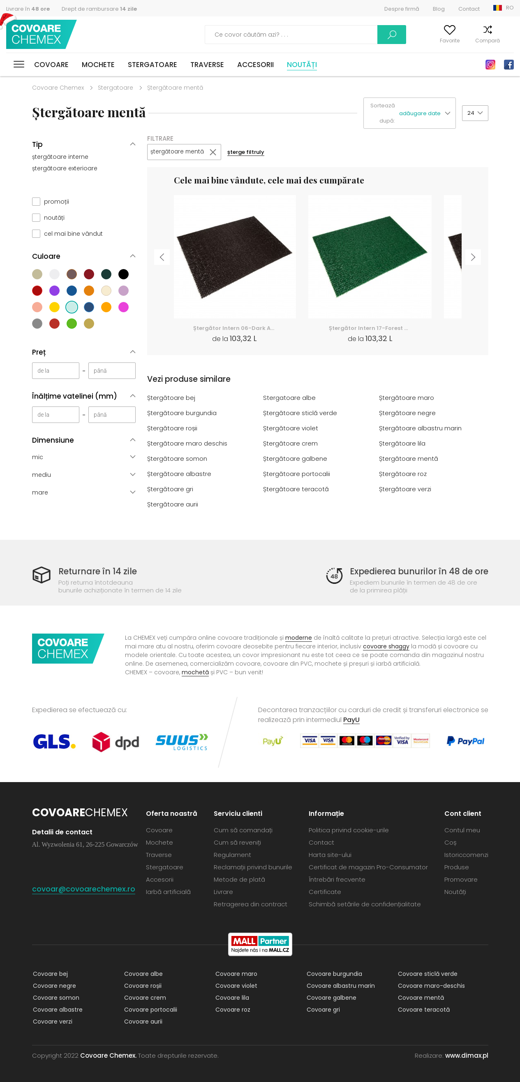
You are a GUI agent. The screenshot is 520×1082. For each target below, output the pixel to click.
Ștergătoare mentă (409, 459)
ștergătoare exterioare (64, 168)
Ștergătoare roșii (172, 428)
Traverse (207, 65)
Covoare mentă (420, 997)
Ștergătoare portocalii (296, 474)
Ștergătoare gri (170, 489)
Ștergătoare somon (177, 459)
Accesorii (255, 65)
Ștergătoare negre (407, 413)
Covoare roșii (142, 985)
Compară (476, 40)
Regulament (232, 854)
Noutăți (302, 65)
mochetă (195, 672)
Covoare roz (232, 1009)
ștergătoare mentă (178, 152)
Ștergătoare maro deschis (187, 443)
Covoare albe (142, 973)
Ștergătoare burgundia (182, 413)
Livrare (223, 891)
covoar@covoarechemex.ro (83, 888)
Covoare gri (322, 1009)
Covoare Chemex (42, 35)
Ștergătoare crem (290, 443)
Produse (456, 866)
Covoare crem (144, 997)
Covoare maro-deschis (430, 985)
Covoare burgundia (333, 973)
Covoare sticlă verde (427, 973)
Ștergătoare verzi (405, 489)
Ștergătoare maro (406, 398)
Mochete (98, 65)
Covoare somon (55, 997)
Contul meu (398, 40)
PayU (351, 719)
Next (474, 259)
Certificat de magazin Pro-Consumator (368, 866)
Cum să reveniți (237, 842)
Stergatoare (152, 65)
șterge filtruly (248, 152)
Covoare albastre (57, 1009)
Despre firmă (401, 9)
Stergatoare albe (289, 398)
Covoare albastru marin (340, 985)
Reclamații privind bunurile (253, 866)
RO (510, 8)
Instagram (490, 65)
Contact (469, 9)
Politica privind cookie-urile (349, 829)
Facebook (509, 65)
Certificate (325, 891)
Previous (161, 259)
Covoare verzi (52, 1021)
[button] (427, 113)
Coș (509, 40)
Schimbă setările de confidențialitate (365, 903)
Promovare (461, 879)
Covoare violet (236, 985)
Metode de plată (239, 879)
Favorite (438, 40)
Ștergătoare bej (171, 398)
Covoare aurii (142, 1021)
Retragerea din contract (250, 903)
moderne (298, 637)
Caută (349, 34)
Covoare (51, 65)
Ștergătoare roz (403, 474)
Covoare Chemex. (108, 1055)
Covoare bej (49, 973)
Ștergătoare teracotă (296, 489)
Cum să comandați (243, 829)
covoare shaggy (386, 646)
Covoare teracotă (423, 1009)
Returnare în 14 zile (99, 571)
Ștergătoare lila (402, 443)
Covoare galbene (331, 997)
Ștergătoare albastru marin (420, 428)
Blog (439, 9)
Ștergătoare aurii (173, 504)
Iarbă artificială (168, 891)
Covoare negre (53, 985)
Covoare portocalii (149, 1009)
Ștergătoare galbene (295, 459)
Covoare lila (231, 997)
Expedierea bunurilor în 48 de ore (415, 571)
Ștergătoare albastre (179, 474)
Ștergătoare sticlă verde (300, 413)
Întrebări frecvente (337, 879)
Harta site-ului (330, 854)
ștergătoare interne (60, 156)
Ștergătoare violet (291, 428)
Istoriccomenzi (466, 854)
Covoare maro (236, 973)
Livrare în (28, 9)
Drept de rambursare (99, 9)
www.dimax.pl (466, 1055)
